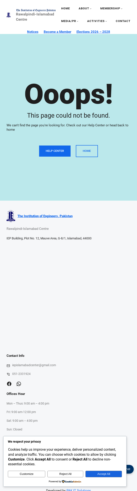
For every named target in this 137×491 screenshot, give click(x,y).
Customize (26, 474)
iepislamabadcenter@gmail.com (34, 365)
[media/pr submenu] (77, 21)
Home (65, 8)
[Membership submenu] (122, 8)
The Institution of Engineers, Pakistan (45, 216)
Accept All (103, 474)
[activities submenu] (106, 21)
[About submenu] (91, 8)
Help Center (55, 150)
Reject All (65, 474)
